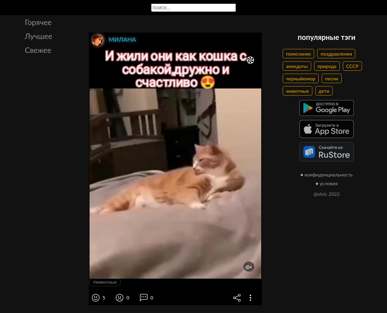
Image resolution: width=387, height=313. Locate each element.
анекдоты (297, 66)
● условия (327, 183)
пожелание (298, 53)
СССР (352, 66)
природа (327, 66)
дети (324, 91)
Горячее (38, 22)
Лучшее (38, 35)
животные (297, 91)
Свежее (38, 49)
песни (331, 78)
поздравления (336, 53)
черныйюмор (300, 78)
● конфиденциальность (327, 174)
